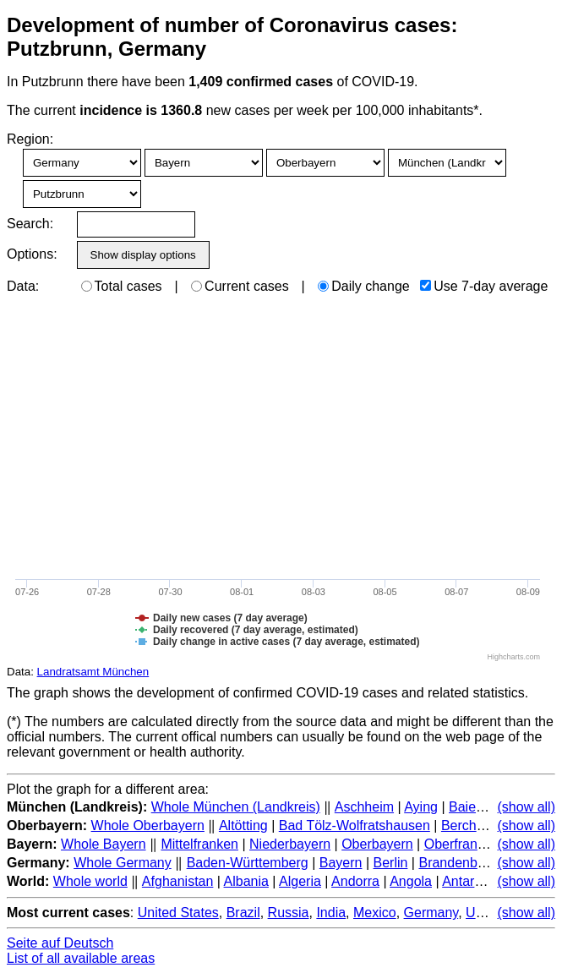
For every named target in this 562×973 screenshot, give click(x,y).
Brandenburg (457, 862)
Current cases (240, 286)
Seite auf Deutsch (60, 943)
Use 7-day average (484, 286)
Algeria (300, 881)
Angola (411, 881)
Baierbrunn (482, 807)
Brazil (243, 912)
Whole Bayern (103, 844)
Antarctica (472, 881)
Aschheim (364, 807)
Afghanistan (178, 881)
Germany (431, 912)
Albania (246, 881)
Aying (421, 807)
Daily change (364, 286)
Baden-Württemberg (247, 862)
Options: (32, 254)
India (331, 912)
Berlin (391, 862)
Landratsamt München (93, 671)
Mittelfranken (199, 844)
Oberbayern (377, 844)
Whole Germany (123, 862)
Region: (30, 139)
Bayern (341, 862)
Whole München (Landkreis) (235, 807)
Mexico (374, 912)
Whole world (90, 881)
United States (178, 912)
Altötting (243, 825)
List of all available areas (81, 958)
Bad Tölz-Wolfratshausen (354, 825)
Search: (30, 223)
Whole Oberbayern (148, 825)
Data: (23, 286)
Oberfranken (461, 844)
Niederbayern (289, 844)
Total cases (121, 286)
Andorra (355, 881)
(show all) (526, 807)
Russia (288, 912)
